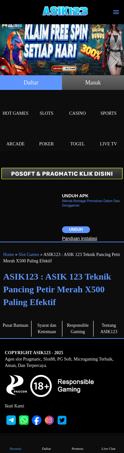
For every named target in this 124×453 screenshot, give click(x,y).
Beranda (15, 444)
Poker (46, 136)
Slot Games (28, 254)
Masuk (93, 82)
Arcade (15, 136)
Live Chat (108, 444)
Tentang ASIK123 (108, 328)
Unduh (76, 229)
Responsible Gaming (78, 328)
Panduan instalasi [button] (79, 238)
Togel (77, 136)
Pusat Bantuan (16, 325)
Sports (108, 106)
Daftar (31, 82)
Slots (46, 106)
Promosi (77, 444)
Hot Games (15, 106)
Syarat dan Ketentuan (47, 328)
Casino (77, 106)
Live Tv (108, 136)
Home (8, 254)
